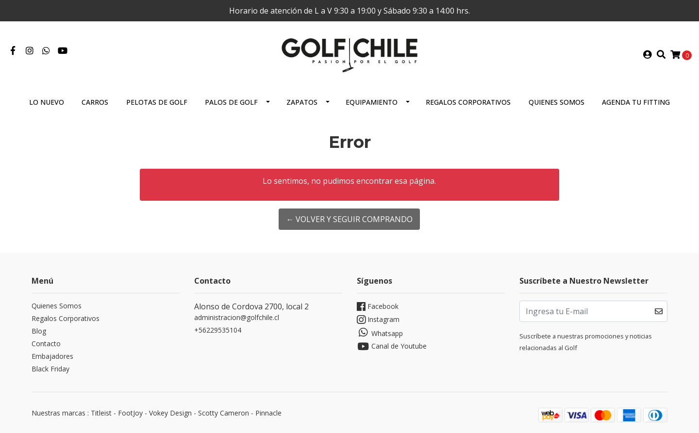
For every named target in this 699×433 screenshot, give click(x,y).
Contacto (46, 343)
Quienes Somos (556, 102)
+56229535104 (217, 330)
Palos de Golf (231, 102)
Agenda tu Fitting (636, 102)
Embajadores (52, 356)
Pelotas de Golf (156, 102)
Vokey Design (170, 412)
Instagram (378, 320)
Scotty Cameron (223, 412)
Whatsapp (380, 332)
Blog (39, 331)
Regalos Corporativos (468, 102)
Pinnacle (268, 412)
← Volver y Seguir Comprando (349, 219)
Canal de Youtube (392, 346)
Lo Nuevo (46, 102)
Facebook (378, 307)
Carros (95, 102)
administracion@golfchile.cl (236, 317)
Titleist (101, 412)
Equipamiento (372, 102)
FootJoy (130, 412)
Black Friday (50, 368)
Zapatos (301, 102)
